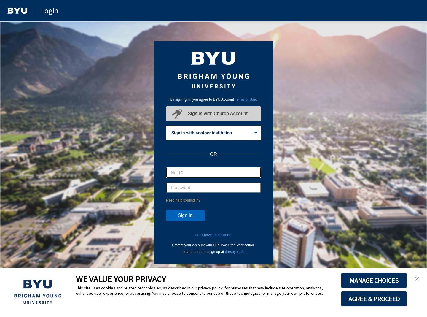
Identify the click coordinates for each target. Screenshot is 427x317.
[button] (417, 279)
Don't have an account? (213, 235)
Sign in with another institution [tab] (214, 133)
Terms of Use (245, 99)
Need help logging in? (183, 200)
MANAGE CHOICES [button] (374, 280)
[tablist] (213, 133)
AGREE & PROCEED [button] (374, 299)
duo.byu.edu (235, 252)
